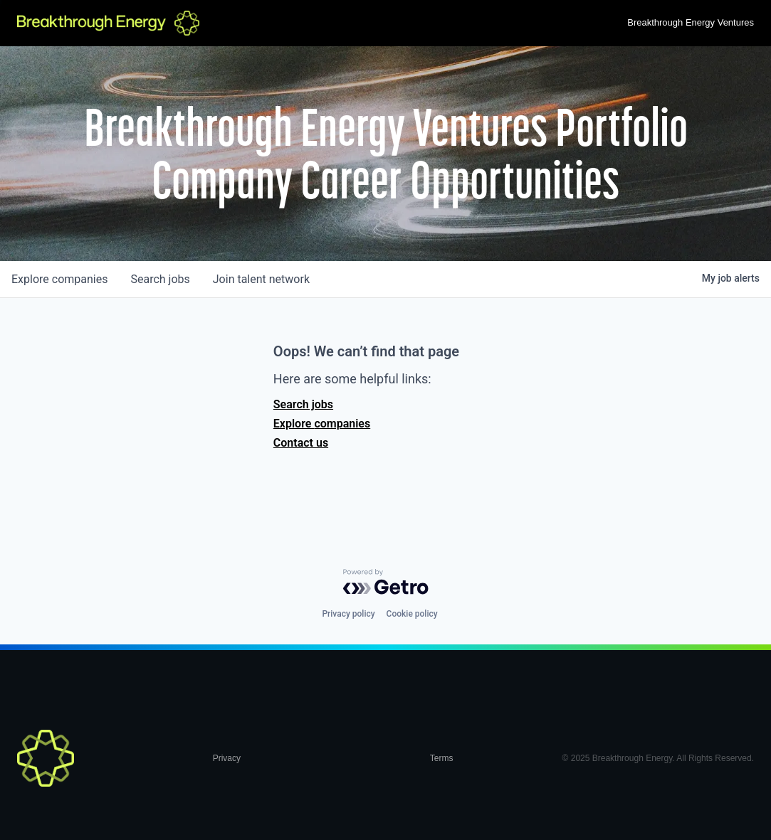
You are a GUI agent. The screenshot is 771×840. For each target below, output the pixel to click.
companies (59, 279)
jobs (159, 279)
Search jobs (303, 404)
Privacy (227, 758)
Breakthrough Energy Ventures (690, 22)
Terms (441, 758)
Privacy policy (348, 614)
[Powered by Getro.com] (386, 582)
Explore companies (321, 423)
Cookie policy (412, 614)
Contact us (300, 443)
